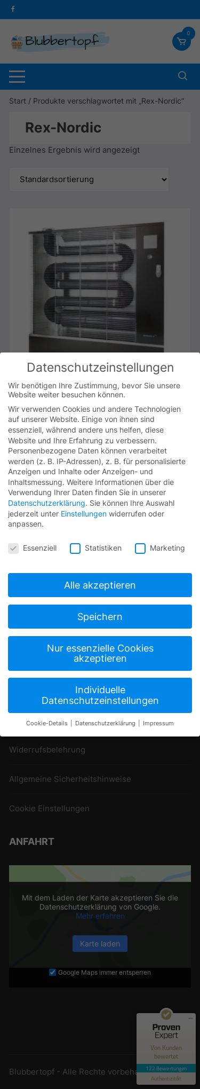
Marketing (160, 542)
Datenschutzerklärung (46, 498)
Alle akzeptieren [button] (100, 579)
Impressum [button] (158, 718)
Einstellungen (84, 508)
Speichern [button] (100, 611)
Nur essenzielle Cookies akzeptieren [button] (100, 648)
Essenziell (32, 542)
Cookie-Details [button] (47, 718)
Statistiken (96, 542)
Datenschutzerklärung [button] (106, 718)
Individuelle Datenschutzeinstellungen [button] (100, 690)
